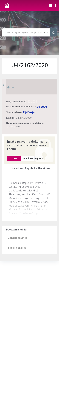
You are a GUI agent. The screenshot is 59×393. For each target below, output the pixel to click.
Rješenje (28, 112)
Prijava (14, 158)
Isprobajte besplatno (29, 158)
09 (38, 107)
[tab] (29, 238)
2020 (44, 107)
